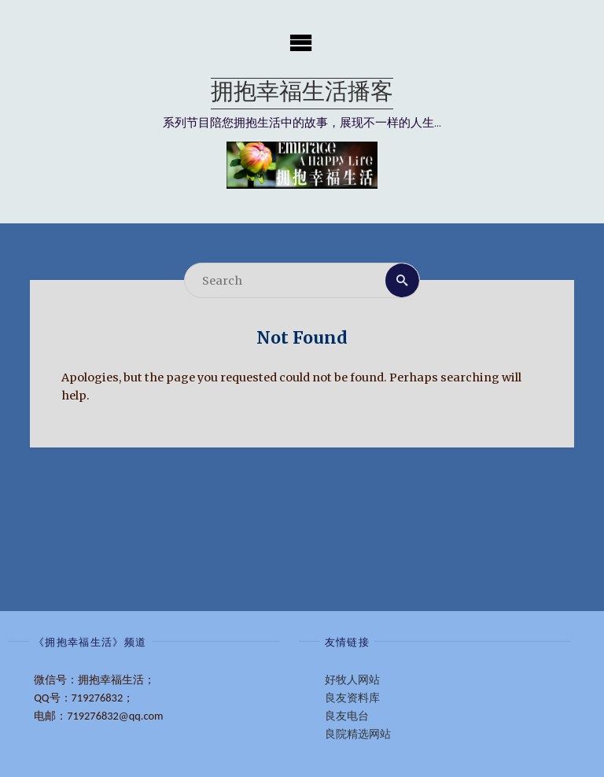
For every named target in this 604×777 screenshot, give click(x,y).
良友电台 (347, 716)
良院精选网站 (358, 734)
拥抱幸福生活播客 (302, 93)
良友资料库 (352, 697)
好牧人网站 (352, 679)
